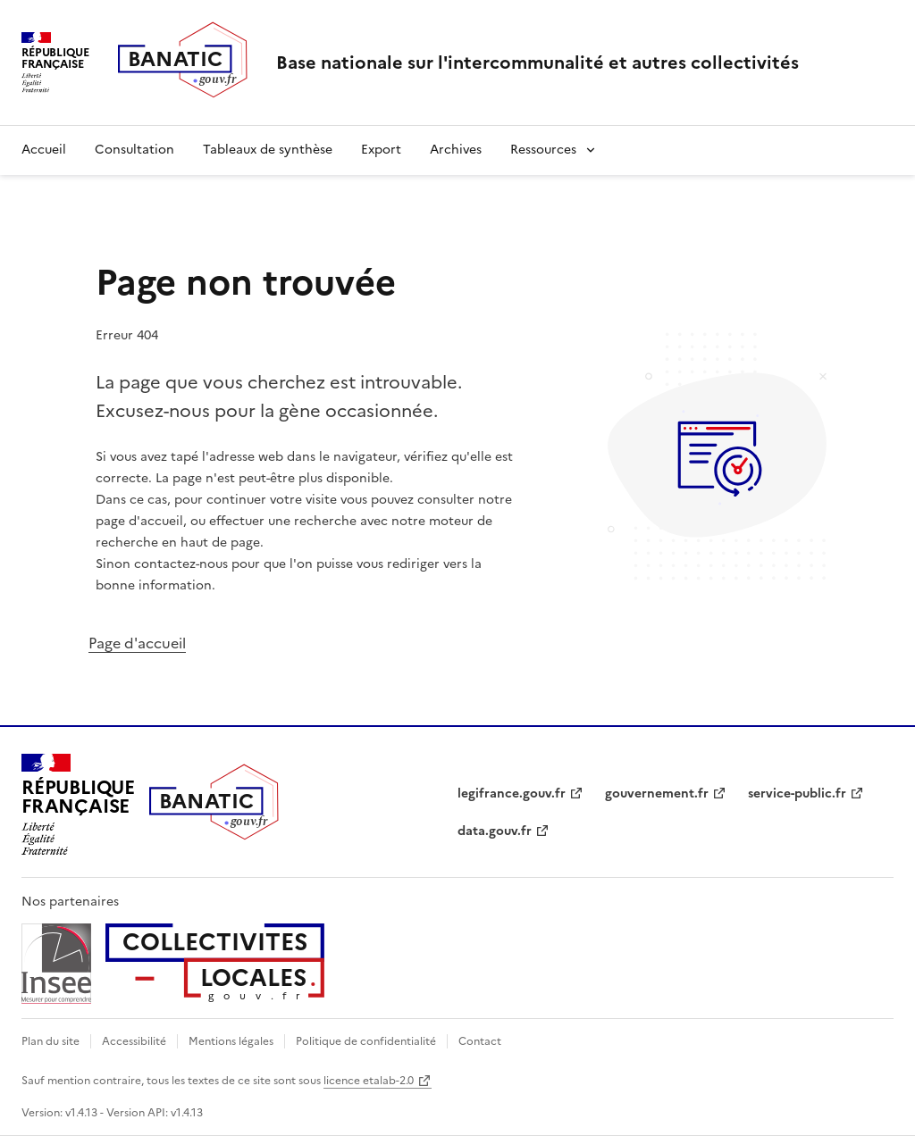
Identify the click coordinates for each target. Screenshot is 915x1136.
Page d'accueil (137, 643)
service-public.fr (797, 793)
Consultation (134, 149)
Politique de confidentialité (366, 1041)
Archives (456, 149)
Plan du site (50, 1041)
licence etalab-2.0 (368, 1081)
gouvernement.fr (657, 793)
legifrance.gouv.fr (512, 793)
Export (381, 149)
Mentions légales (231, 1041)
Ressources (543, 149)
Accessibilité (134, 1041)
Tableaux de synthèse (267, 149)
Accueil (43, 149)
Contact (479, 1041)
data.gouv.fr (495, 831)
